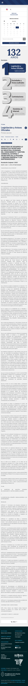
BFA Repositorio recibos (20, 633)
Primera (2, 136)
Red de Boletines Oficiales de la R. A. (6, 644)
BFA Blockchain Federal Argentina (6, 648)
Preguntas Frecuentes (19, 642)
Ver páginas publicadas (6, 143)
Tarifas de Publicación (5, 638)
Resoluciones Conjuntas (9, 136)
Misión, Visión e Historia (6, 633)
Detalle (17, 136)
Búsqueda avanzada (14, 43)
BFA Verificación (18, 635)
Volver (3, 124)
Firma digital (17, 637)
